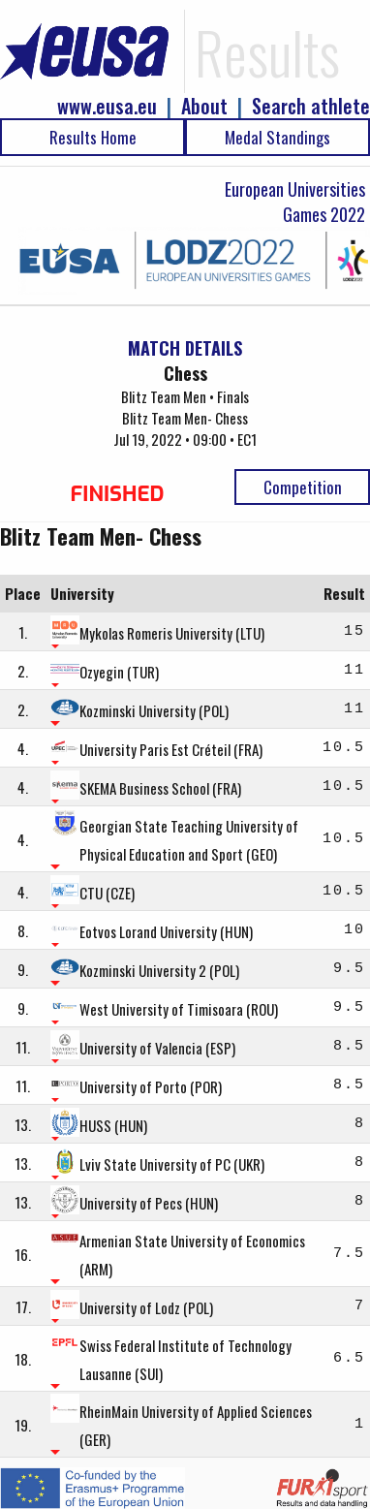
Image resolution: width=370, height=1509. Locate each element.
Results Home (93, 137)
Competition (302, 487)
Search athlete (311, 106)
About (204, 106)
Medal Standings (277, 137)
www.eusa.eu (107, 106)
